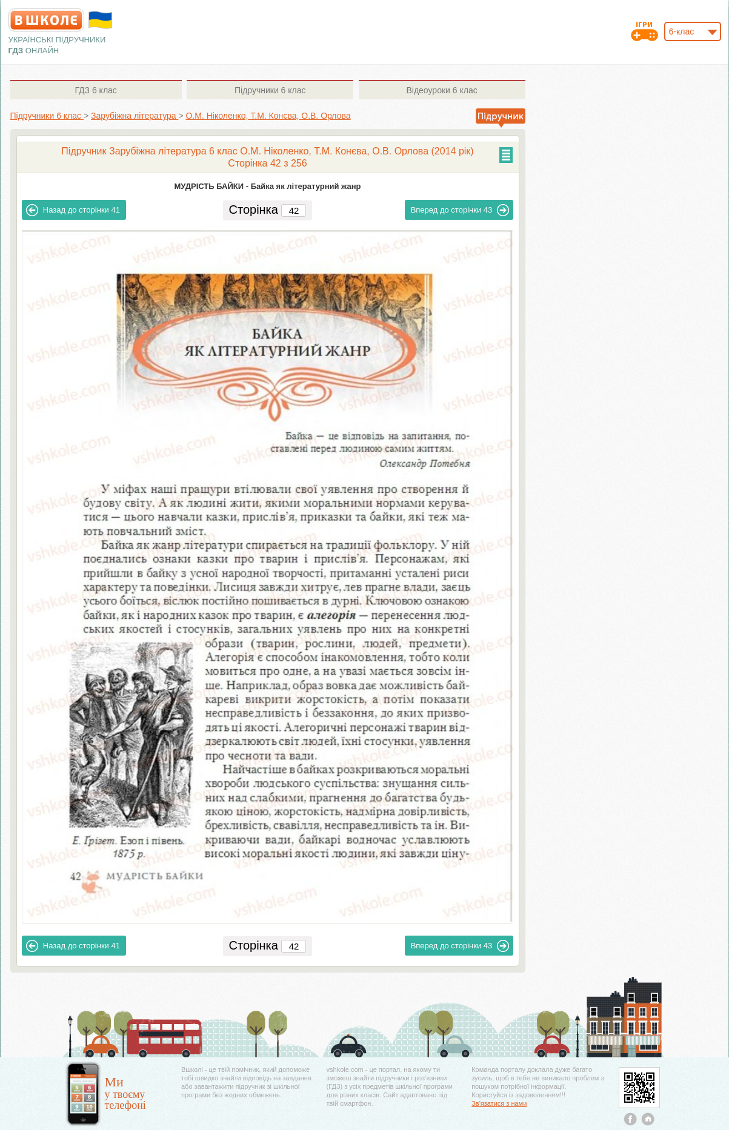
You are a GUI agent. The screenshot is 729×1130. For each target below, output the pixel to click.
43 (460, 210)
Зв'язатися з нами (499, 1103)
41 (73, 210)
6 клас (95, 90)
